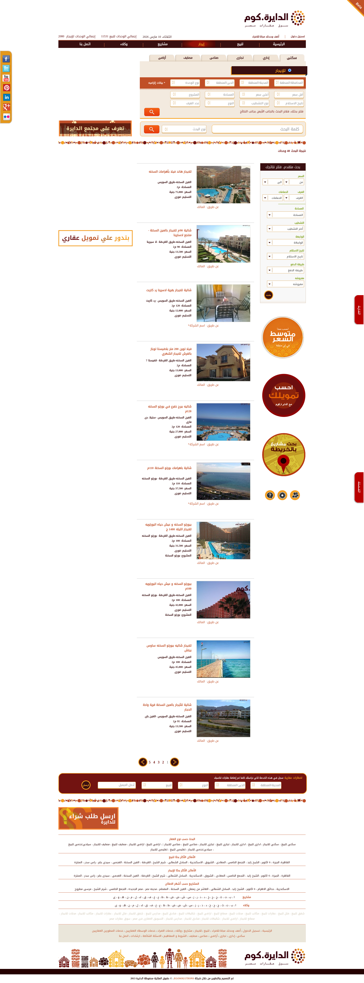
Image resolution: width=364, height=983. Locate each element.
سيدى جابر (104, 862)
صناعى (214, 58)
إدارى (232, 936)
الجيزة (276, 862)
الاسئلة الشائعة (152, 936)
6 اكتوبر (266, 862)
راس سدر (90, 862)
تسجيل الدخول (251, 930)
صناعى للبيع (190, 844)
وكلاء (123, 44)
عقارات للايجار (104, 913)
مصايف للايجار (102, 844)
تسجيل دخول (298, 36)
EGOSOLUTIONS (183, 978)
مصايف (188, 58)
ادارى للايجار (239, 844)
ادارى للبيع (254, 844)
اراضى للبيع (153, 844)
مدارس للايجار (174, 918)
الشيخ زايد (253, 862)
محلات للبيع (236, 913)
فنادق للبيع (169, 913)
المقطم (163, 889)
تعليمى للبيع (178, 849)
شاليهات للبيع (187, 913)
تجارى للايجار (207, 844)
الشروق (209, 862)
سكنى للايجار (271, 844)
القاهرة (285, 862)
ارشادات (135, 936)
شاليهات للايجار (211, 918)
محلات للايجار (68, 913)
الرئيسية (279, 44)
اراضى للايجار (136, 844)
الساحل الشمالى (177, 862)
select (287, 182)
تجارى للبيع (223, 844)
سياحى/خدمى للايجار (200, 849)
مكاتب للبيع (252, 913)
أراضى (162, 58)
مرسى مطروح (83, 889)
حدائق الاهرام (266, 889)
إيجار (201, 44)
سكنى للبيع (288, 844)
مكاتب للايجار (85, 913)
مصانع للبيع (220, 913)
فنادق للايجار (191, 918)
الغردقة (146, 862)
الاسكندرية (196, 862)
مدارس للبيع (153, 913)
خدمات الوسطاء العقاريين (140, 930)
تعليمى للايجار (159, 849)
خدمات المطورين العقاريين (107, 930)
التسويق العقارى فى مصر (148, 918)
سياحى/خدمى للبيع (79, 844)
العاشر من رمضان (198, 889)
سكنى (292, 58)
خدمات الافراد (165, 930)
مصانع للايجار (247, 918)
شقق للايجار (136, 913)
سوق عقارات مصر (119, 918)
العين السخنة (131, 862)
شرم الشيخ (159, 862)
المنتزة (78, 862)
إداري (266, 58)
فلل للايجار (120, 913)
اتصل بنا (85, 44)
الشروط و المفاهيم (175, 936)
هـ (122, 897)
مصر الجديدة (135, 889)
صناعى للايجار (172, 844)
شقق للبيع (298, 913)
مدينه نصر (151, 889)
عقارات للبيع (269, 913)
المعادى (221, 862)
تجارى (239, 58)
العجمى (117, 862)
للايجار (198, 930)
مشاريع (163, 44)
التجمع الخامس (236, 862)
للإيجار (281, 70)
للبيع (240, 44)
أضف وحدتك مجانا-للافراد (265, 36)
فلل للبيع (283, 913)
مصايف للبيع (119, 844)
